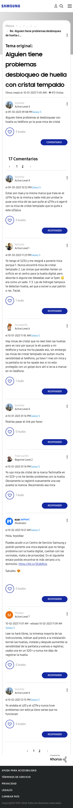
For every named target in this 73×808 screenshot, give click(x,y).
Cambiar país (10, 796)
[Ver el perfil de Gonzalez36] (21, 324)
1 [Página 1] (16, 166)
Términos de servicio (16, 777)
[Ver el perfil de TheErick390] (21, 456)
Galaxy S (36, 112)
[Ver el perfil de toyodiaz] (19, 103)
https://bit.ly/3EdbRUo (33, 564)
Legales (7, 790)
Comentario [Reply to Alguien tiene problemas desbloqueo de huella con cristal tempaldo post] (54, 142)
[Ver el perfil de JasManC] (25, 519)
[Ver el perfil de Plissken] (19, 613)
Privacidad (9, 783)
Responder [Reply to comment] (55, 230)
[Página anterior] (11, 166)
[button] (61, 104)
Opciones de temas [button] (61, 35)
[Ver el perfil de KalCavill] (19, 244)
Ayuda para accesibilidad (19, 770)
